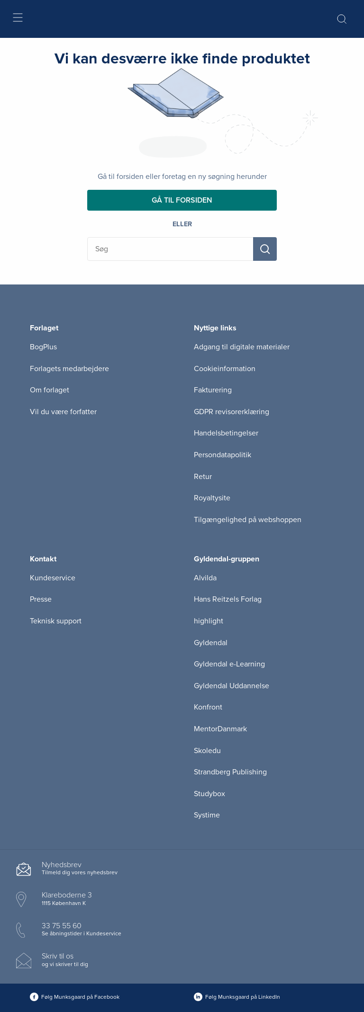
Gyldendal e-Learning (229, 664)
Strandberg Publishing (230, 772)
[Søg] (265, 249)
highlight (208, 621)
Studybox (209, 794)
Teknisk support (56, 621)
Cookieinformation (224, 368)
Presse (41, 599)
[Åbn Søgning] (341, 19)
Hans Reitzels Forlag (228, 599)
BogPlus (43, 347)
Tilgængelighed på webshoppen (247, 519)
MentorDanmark (220, 729)
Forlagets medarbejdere (69, 368)
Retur (203, 476)
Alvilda (205, 578)
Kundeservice (52, 578)
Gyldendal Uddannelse (231, 686)
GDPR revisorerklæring (231, 412)
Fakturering (213, 390)
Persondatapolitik (222, 455)
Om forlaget (49, 390)
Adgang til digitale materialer (242, 347)
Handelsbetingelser (226, 433)
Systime (207, 815)
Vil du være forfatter (63, 412)
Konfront (208, 707)
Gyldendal (211, 643)
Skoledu (207, 750)
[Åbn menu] (17, 19)
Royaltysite (212, 498)
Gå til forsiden (182, 200)
